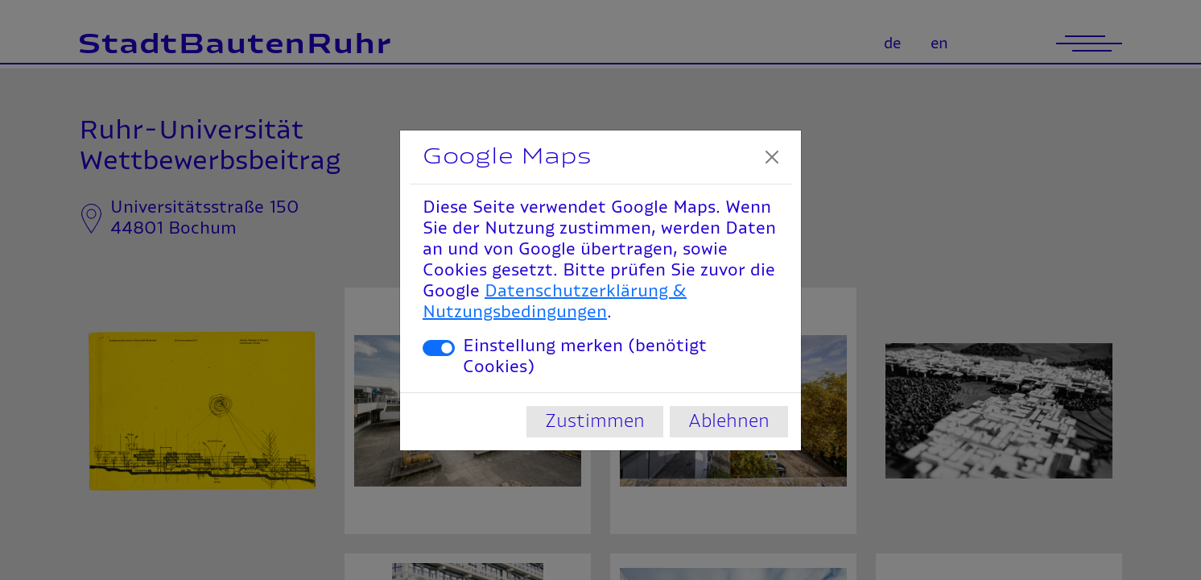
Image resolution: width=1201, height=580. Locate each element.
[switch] (439, 348)
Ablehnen (729, 421)
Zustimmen (595, 421)
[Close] (772, 157)
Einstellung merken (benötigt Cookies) (585, 356)
